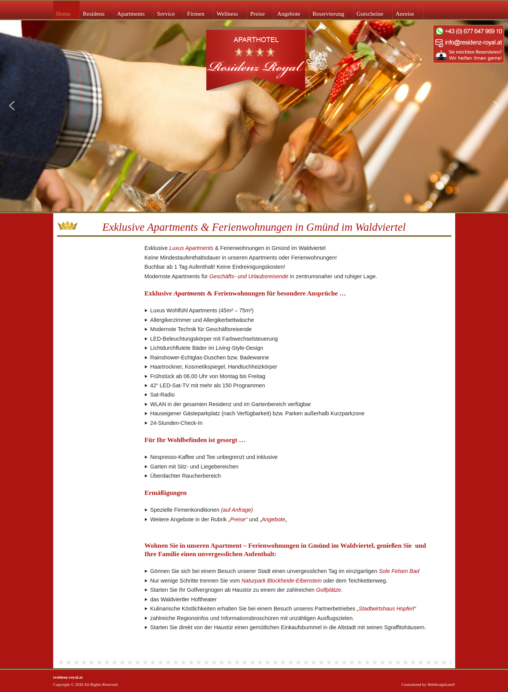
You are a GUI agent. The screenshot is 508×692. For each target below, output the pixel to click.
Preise (257, 13)
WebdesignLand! (441, 684)
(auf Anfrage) (237, 510)
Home (63, 13)
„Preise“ (237, 519)
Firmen (195, 13)
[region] (254, 106)
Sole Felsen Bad (399, 571)
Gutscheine (369, 13)
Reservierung (328, 13)
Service (166, 13)
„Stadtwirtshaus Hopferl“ (386, 609)
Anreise (404, 13)
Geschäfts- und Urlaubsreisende (248, 276)
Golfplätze (328, 590)
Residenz (94, 13)
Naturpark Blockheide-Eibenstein (282, 581)
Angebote (288, 13)
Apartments (131, 13)
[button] (12, 106)
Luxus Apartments (191, 248)
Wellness (227, 13)
